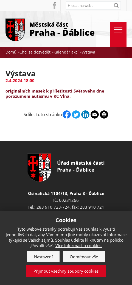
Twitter (76, 114)
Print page (104, 114)
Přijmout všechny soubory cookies (66, 271)
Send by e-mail (95, 114)
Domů (10, 52)
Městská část (62, 29)
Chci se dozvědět (34, 52)
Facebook (54, 5)
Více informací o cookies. (78, 245)
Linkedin (85, 114)
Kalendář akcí (66, 52)
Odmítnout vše (84, 256)
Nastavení (43, 256)
